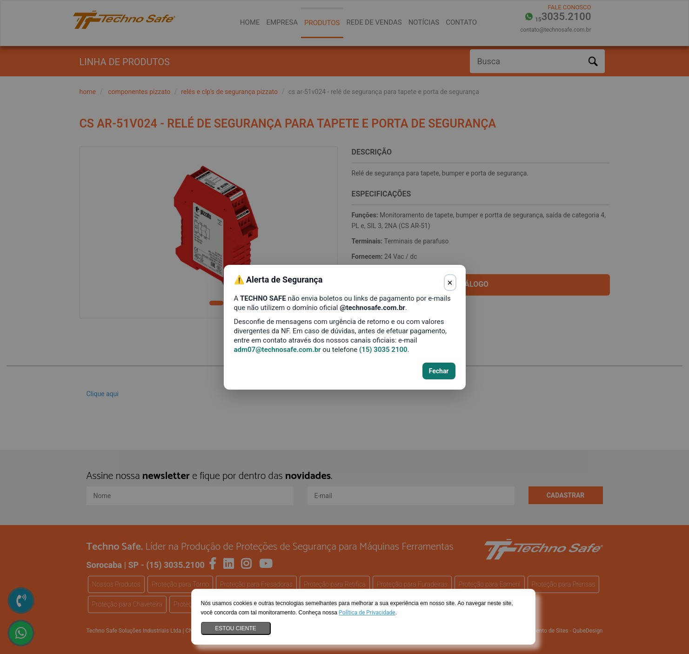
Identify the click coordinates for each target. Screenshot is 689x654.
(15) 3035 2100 (383, 349)
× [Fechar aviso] (450, 282)
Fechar (439, 371)
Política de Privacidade (367, 612)
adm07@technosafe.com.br (277, 349)
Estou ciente (235, 628)
